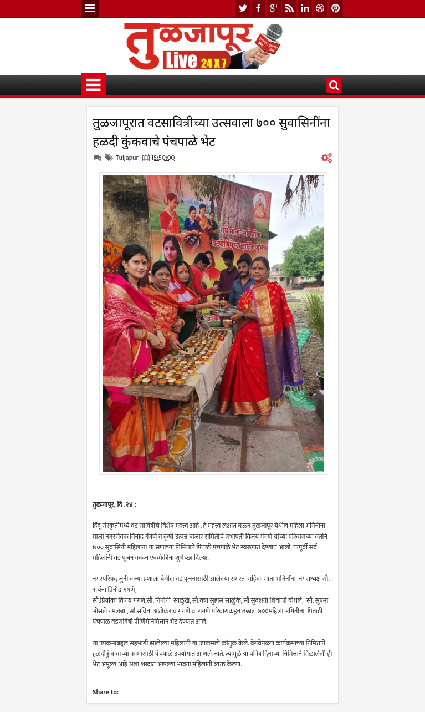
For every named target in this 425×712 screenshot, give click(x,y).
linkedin (305, 8)
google (274, 8)
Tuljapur (127, 157)
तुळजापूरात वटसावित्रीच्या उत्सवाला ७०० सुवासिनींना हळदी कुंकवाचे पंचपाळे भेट (211, 131)
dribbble (320, 8)
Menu (90, 9)
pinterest (336, 8)
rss (289, 8)
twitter (242, 8)
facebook (258, 8)
